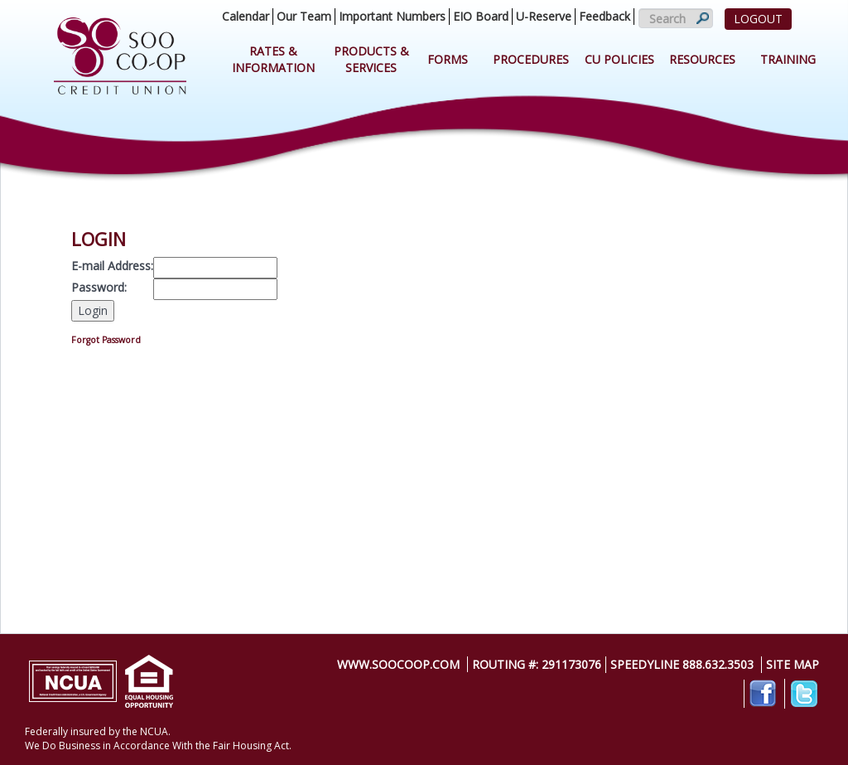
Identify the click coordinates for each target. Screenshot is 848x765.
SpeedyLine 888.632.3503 (682, 664)
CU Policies (619, 59)
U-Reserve (543, 16)
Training (788, 59)
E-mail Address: (112, 266)
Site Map (792, 664)
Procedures (531, 59)
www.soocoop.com (398, 664)
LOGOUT (758, 19)
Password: (99, 287)
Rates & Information (273, 59)
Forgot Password (106, 340)
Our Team (304, 16)
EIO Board (480, 16)
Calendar (245, 16)
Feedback (604, 16)
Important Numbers (392, 16)
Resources (702, 59)
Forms (447, 59)
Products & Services (371, 59)
